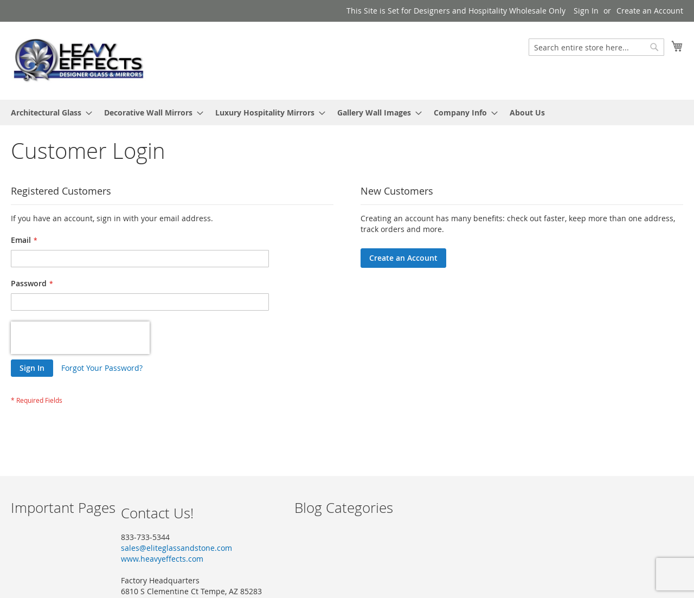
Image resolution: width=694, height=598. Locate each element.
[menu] (347, 112)
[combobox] (596, 47)
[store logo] (78, 60)
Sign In (586, 10)
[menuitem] (48, 112)
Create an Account (649, 10)
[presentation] (80, 337)
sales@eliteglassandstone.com (176, 548)
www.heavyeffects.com (162, 559)
